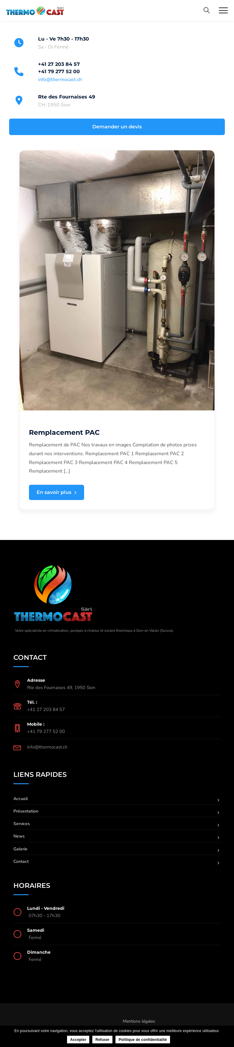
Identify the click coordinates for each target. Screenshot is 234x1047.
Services (21, 824)
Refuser (102, 1040)
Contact (21, 861)
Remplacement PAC (64, 432)
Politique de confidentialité (143, 1040)
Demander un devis (117, 127)
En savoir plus (56, 492)
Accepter (78, 1040)
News (19, 836)
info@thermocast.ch (60, 79)
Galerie (20, 849)
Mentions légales (139, 1021)
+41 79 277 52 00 (59, 71)
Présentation (25, 811)
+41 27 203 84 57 (59, 64)
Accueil (20, 799)
